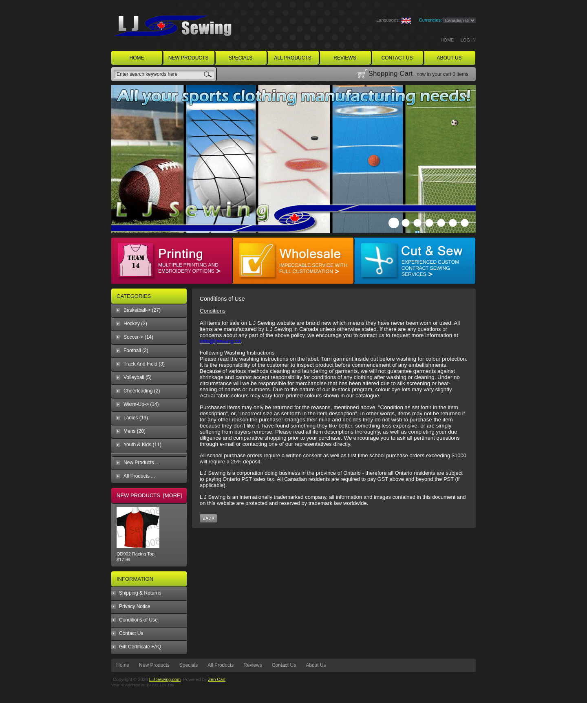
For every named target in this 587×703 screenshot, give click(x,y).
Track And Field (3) (144, 364)
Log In (468, 39)
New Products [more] (149, 495)
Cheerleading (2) (142, 391)
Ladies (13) (136, 418)
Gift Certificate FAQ (140, 647)
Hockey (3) (135, 323)
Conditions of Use (138, 620)
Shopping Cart (391, 73)
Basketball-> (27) (142, 310)
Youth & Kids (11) (142, 444)
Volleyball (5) (138, 377)
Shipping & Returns (140, 593)
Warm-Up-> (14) (141, 404)
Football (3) (136, 350)
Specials (188, 665)
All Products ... (139, 476)
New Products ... (141, 462)
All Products (220, 665)
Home (447, 39)
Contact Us (131, 633)
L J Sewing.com (165, 679)
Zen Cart (216, 679)
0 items (460, 74)
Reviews (252, 665)
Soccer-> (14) (138, 337)
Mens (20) (135, 431)
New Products (154, 665)
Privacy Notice (134, 606)
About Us (316, 665)
